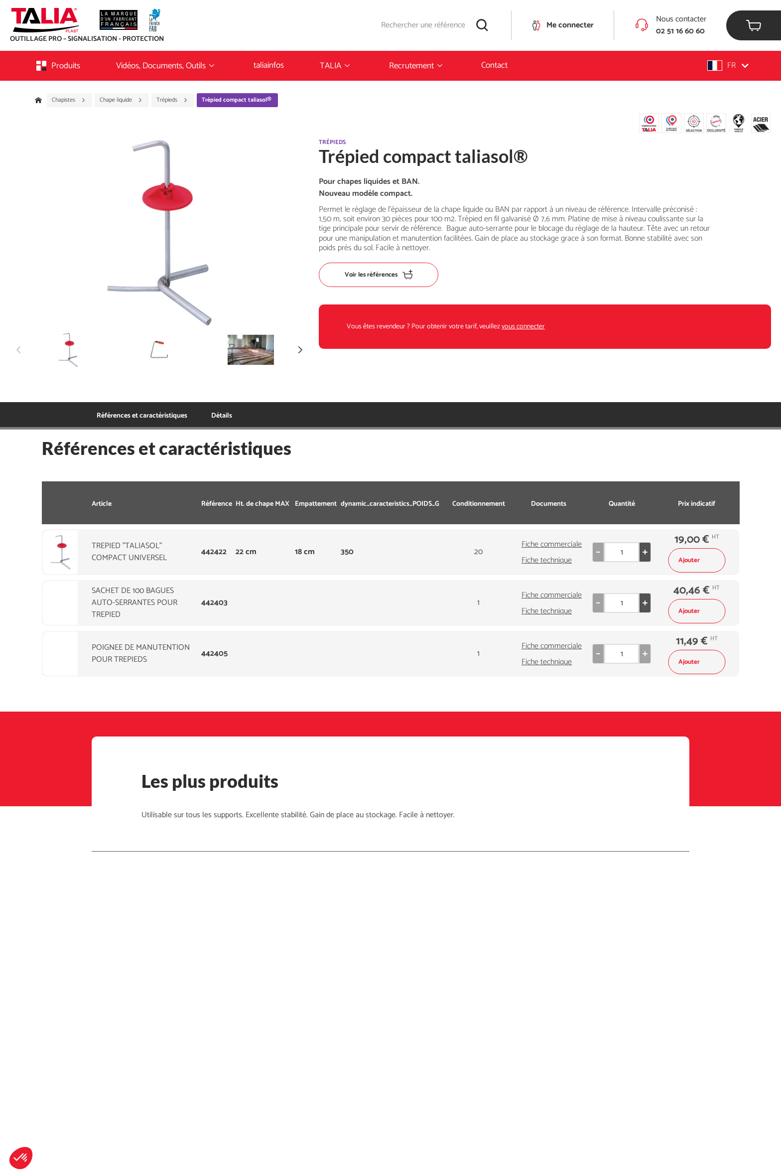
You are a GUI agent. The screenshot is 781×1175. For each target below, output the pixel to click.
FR (728, 65)
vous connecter (523, 326)
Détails (221, 416)
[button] (21, 1158)
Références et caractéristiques (142, 416)
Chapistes (69, 100)
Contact (494, 65)
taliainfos (269, 65)
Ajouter (696, 560)
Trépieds (172, 100)
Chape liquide (121, 100)
